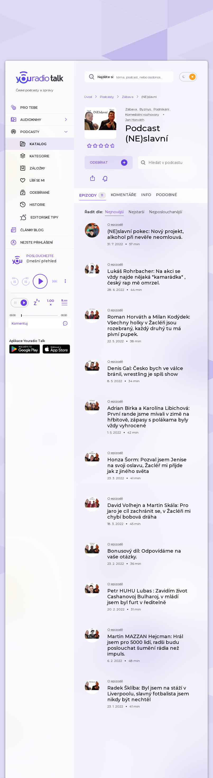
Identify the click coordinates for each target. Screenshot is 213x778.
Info (146, 194)
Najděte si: (106, 77)
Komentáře (123, 194)
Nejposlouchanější (165, 212)
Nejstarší (136, 212)
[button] (39, 119)
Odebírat (108, 162)
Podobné (166, 194)
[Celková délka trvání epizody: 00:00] (65, 229)
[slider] (21, 229)
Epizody (92, 195)
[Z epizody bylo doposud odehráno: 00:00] (14, 229)
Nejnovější (114, 212)
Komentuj (40, 237)
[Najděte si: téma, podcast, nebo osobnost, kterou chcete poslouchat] (129, 76)
